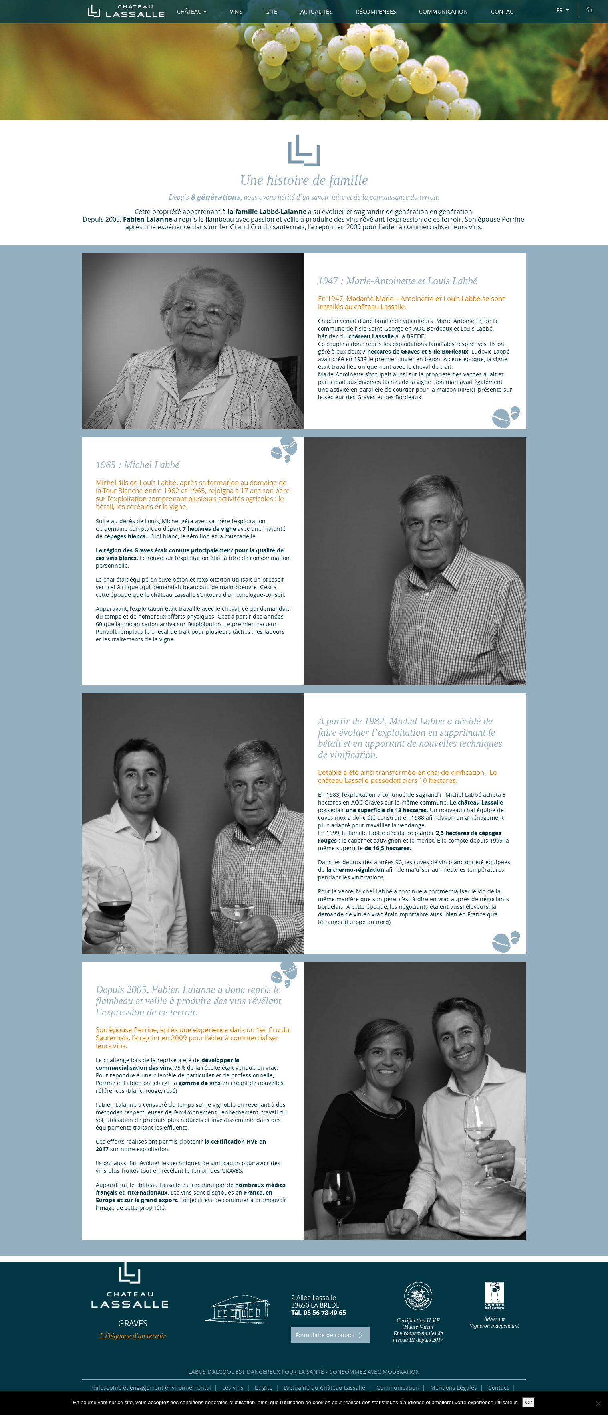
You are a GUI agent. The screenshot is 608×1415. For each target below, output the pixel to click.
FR (560, 10)
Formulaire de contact (330, 1335)
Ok (528, 1402)
